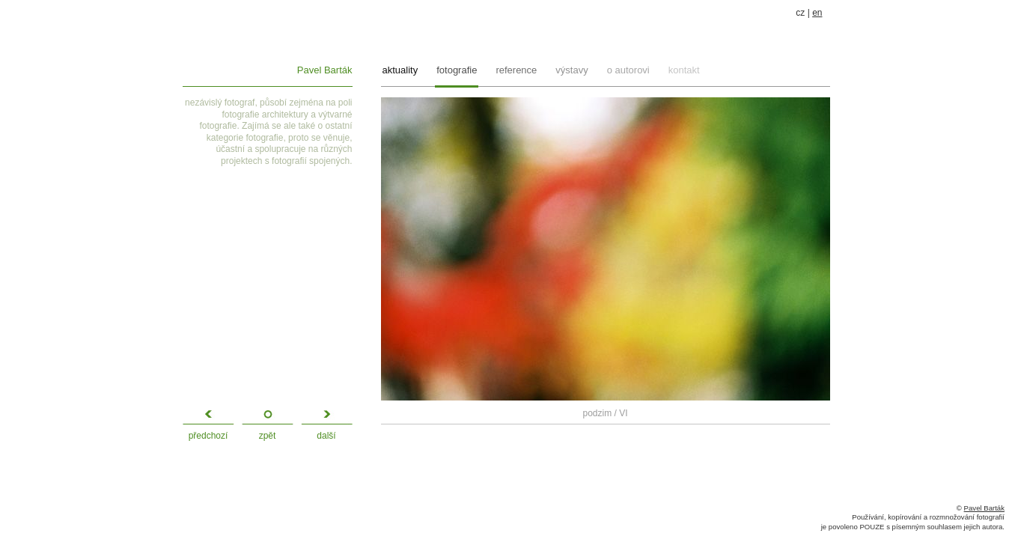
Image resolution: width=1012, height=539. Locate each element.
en (817, 12)
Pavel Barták (325, 70)
